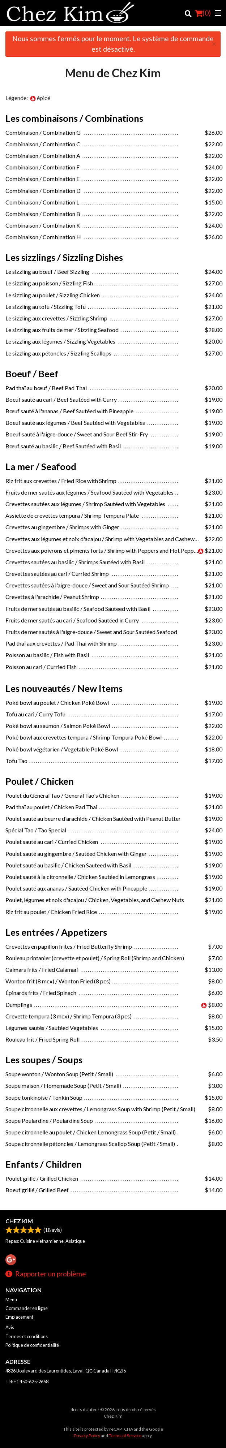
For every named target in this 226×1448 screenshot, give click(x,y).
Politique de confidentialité (32, 1345)
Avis (9, 1327)
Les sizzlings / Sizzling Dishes (64, 257)
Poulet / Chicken (39, 781)
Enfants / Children (43, 1164)
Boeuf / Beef (32, 373)
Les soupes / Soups (43, 1059)
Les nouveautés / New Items (64, 688)
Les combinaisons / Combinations (74, 118)
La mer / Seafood (40, 466)
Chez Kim (19, 1221)
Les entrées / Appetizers (56, 932)
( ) (203, 13)
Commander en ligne (26, 1308)
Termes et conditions (26, 1336)
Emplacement (19, 1317)
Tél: (26, 1381)
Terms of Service (125, 1435)
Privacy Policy (87, 1435)
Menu (11, 1299)
